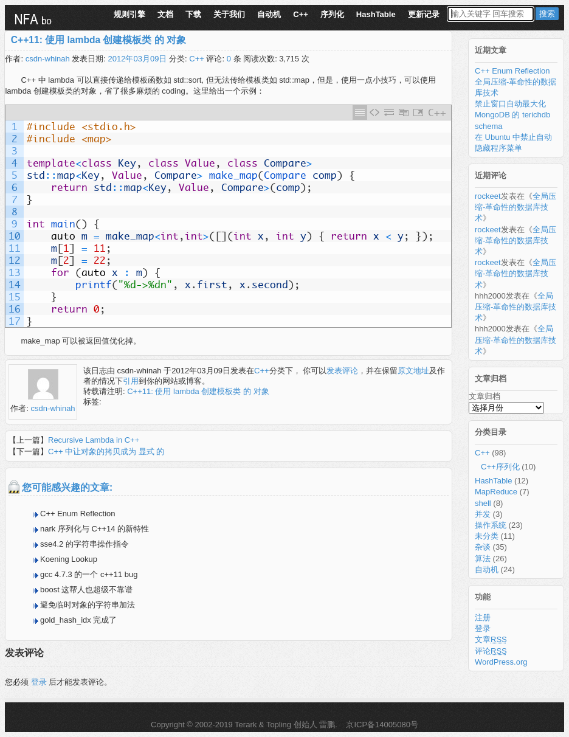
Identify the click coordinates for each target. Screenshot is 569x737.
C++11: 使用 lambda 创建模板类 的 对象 (98, 40)
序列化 (332, 14)
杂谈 (483, 547)
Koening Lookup (68, 559)
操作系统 (490, 525)
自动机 (269, 14)
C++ (300, 14)
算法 (483, 558)
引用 (131, 381)
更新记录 (424, 14)
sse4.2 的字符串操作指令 (84, 543)
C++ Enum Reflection (78, 513)
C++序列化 (500, 466)
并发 (483, 514)
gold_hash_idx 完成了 (78, 620)
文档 (165, 14)
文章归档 (484, 396)
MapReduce (496, 491)
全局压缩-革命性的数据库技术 (515, 207)
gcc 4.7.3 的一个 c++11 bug (88, 574)
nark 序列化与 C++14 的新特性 (94, 528)
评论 (491, 651)
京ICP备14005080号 (381, 724)
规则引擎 (129, 14)
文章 (491, 639)
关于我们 (229, 14)
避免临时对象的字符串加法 (87, 604)
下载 (193, 14)
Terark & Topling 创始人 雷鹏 (285, 724)
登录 (39, 682)
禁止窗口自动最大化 (510, 103)
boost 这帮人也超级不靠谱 (86, 589)
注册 (483, 617)
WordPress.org (501, 661)
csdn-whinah (48, 58)
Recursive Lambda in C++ (93, 440)
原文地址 (413, 370)
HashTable (376, 14)
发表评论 (342, 370)
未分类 (486, 536)
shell (483, 503)
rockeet (488, 196)
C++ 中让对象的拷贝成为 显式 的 (106, 451)
